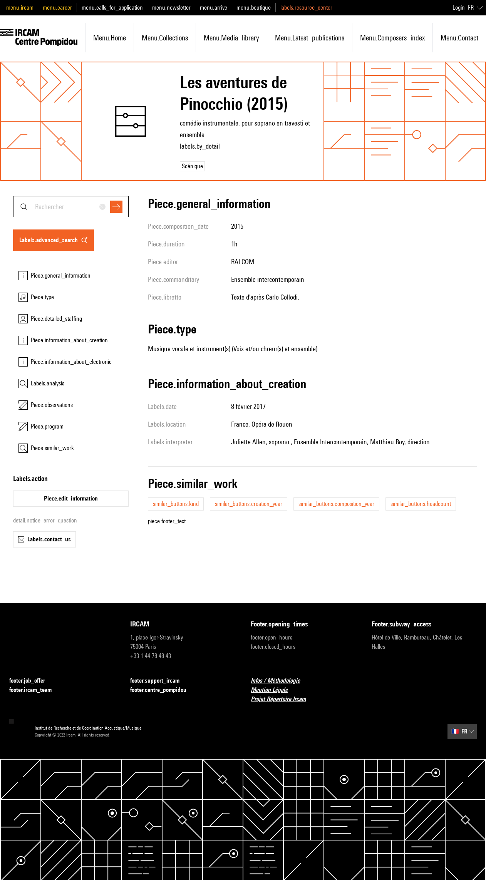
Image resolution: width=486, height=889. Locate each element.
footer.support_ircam (159, 681)
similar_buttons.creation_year (248, 503)
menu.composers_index (392, 37)
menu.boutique (253, 7)
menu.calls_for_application (112, 7)
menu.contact (459, 37)
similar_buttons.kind (176, 503)
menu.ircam (20, 7)
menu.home (109, 37)
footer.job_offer (31, 681)
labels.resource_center (306, 7)
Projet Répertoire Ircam (283, 699)
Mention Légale (274, 690)
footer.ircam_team (35, 690)
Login (458, 7)
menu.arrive (213, 7)
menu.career (57, 7)
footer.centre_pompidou (163, 690)
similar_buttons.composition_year (336, 503)
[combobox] (71, 206)
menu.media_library (231, 37)
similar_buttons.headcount (420, 503)
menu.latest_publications (309, 37)
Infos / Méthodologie (280, 681)
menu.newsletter (171, 7)
